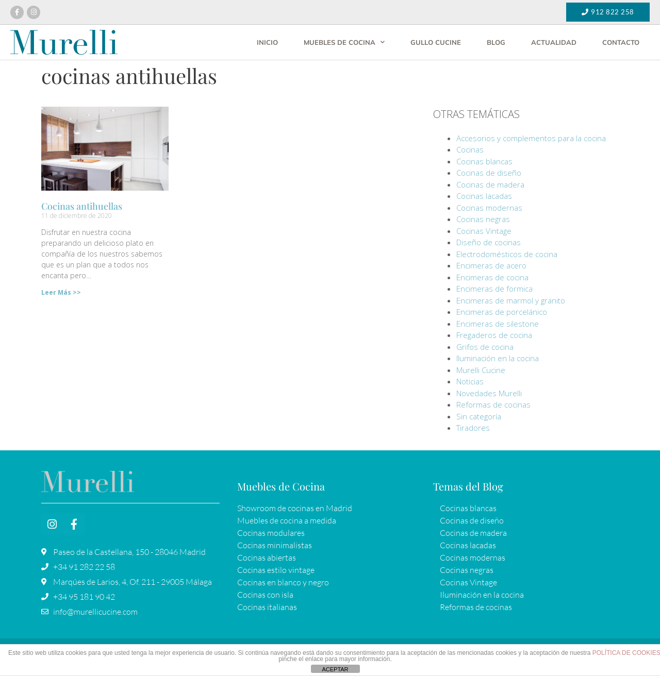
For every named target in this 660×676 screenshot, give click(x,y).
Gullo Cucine (435, 42)
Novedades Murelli (489, 393)
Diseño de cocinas (488, 242)
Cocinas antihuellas (81, 206)
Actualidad (553, 42)
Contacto (620, 42)
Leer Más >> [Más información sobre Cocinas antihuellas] (61, 292)
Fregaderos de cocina (494, 335)
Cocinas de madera (490, 184)
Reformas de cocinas (493, 404)
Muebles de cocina (344, 42)
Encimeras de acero (491, 265)
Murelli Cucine (480, 370)
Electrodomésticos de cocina (506, 254)
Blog (496, 42)
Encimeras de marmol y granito (510, 300)
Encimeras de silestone (497, 323)
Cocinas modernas (489, 207)
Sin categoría (478, 416)
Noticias (470, 381)
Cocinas (470, 149)
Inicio (267, 42)
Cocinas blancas (484, 161)
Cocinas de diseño (488, 172)
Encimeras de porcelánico (501, 312)
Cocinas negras (483, 219)
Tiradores (473, 427)
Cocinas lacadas (484, 196)
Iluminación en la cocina (497, 358)
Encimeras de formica (494, 288)
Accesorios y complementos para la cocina (531, 138)
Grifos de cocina (485, 347)
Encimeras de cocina (492, 277)
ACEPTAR (335, 669)
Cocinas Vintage (484, 231)
